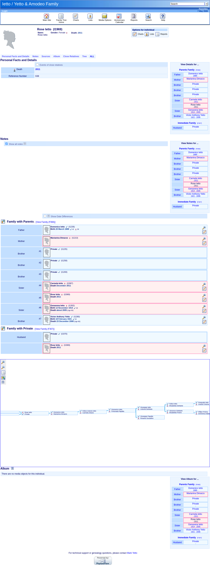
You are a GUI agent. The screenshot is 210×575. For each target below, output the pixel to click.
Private (195, 85)
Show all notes (16, 144)
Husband (177, 128)
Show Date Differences (60, 216)
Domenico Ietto (195, 74)
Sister (177, 100)
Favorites (203, 9)
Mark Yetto (132, 553)
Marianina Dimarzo (196, 80)
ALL (92, 56)
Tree (84, 56)
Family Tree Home (61, 20)
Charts (76, 19)
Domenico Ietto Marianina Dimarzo (58, 413)
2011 (37, 69)
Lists (90, 19)
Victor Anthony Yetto (195, 116)
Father (177, 74)
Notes (35, 56)
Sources (46, 56)
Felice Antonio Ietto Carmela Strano (87, 412)
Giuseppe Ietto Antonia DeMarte (144, 408)
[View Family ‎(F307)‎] (45, 329)
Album (56, 56)
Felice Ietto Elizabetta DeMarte (174, 404)
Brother (177, 85)
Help (163, 19)
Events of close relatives (51, 65)
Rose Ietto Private (26, 413)
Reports (134, 19)
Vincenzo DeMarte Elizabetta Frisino (174, 411)
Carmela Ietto (195, 100)
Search (148, 19)
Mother (177, 80)
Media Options (105, 19)
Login (5, 11)
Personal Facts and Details (15, 56)
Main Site (47, 19)
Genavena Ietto (195, 111)
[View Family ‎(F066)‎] (45, 222)
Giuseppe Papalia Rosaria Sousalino (145, 417)
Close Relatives (71, 56)
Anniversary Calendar (119, 20)
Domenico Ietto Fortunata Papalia (116, 410)
